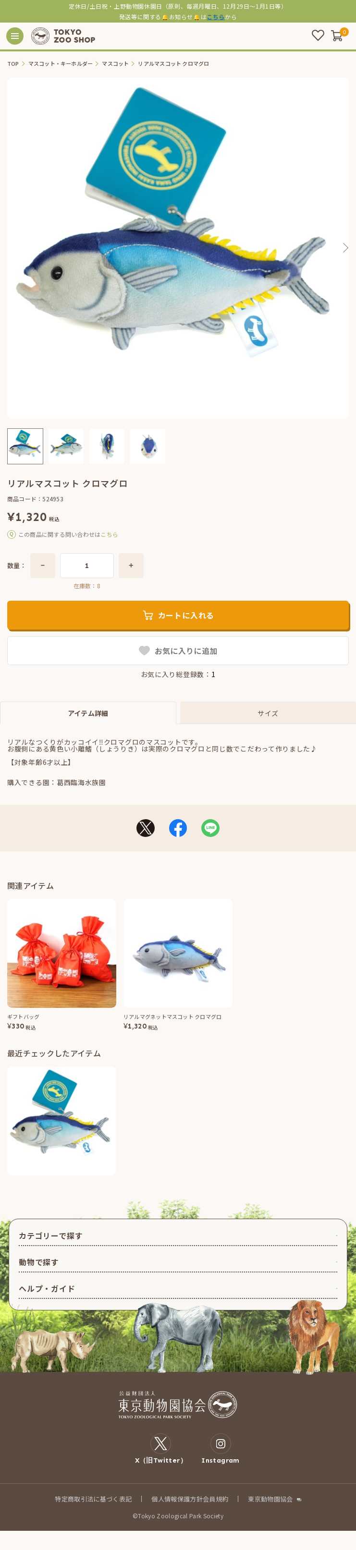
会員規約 (215, 1499)
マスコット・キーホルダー (60, 63)
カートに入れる (186, 615)
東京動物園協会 (270, 1499)
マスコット (115, 63)
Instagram (220, 1448)
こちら (216, 16)
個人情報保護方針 (177, 1499)
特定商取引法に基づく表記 (93, 1499)
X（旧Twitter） (161, 1448)
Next (345, 248)
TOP (13, 63)
